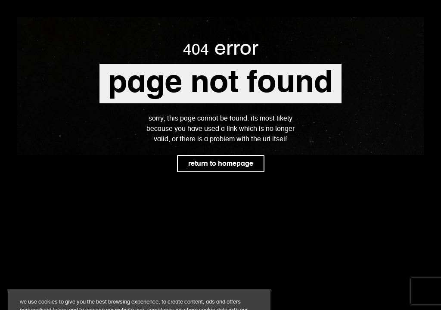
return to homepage (220, 163)
